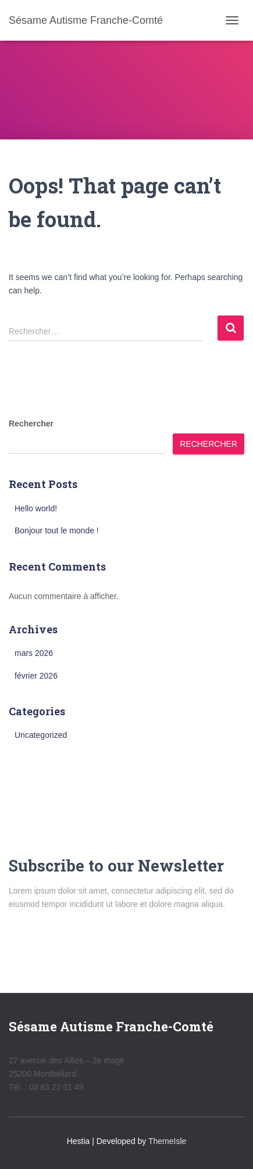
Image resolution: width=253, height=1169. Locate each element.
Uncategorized (41, 735)
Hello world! (36, 508)
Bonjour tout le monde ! (57, 530)
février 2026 (36, 675)
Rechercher (31, 423)
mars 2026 (34, 653)
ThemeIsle (167, 1141)
